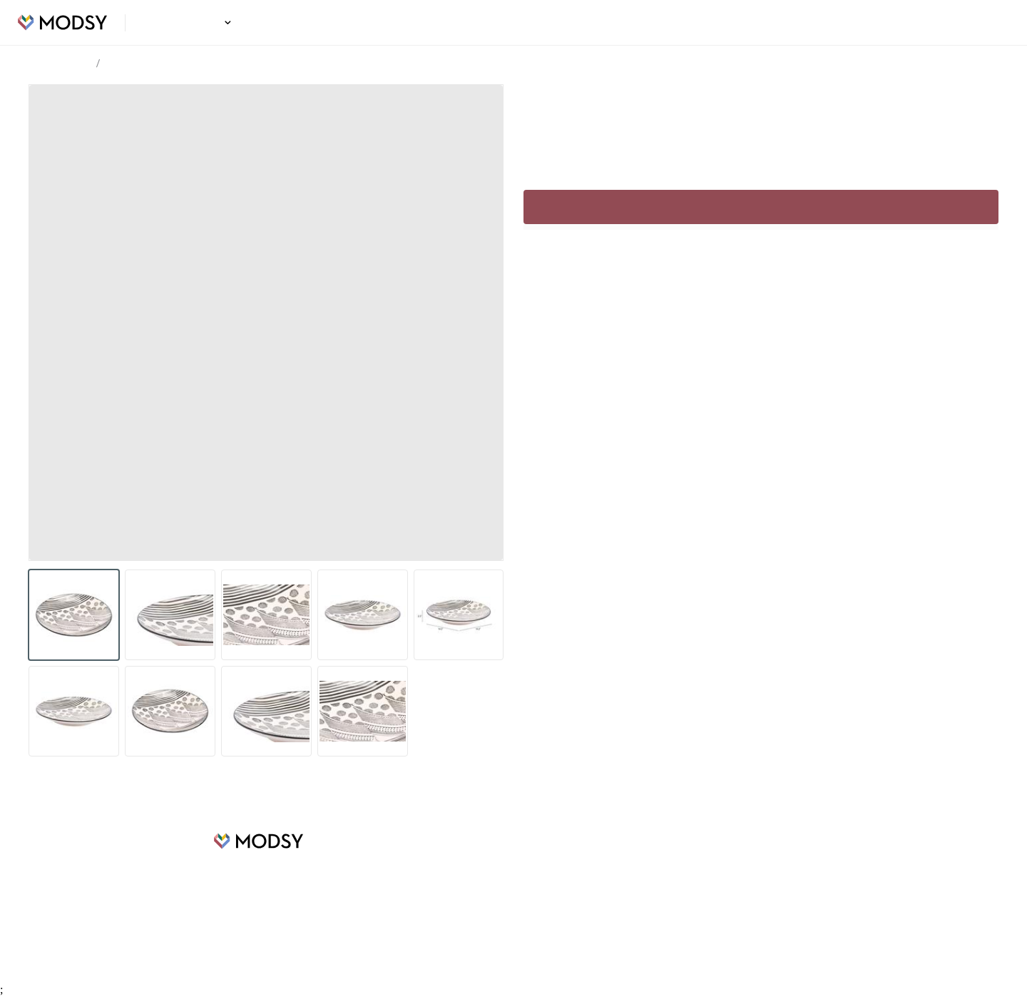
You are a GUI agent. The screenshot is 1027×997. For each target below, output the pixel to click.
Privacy (601, 904)
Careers (374, 882)
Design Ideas (189, 23)
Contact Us (610, 925)
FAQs (597, 861)
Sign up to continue (760, 207)
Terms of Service (622, 882)
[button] (226, 22)
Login (989, 23)
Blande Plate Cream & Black (165, 64)
